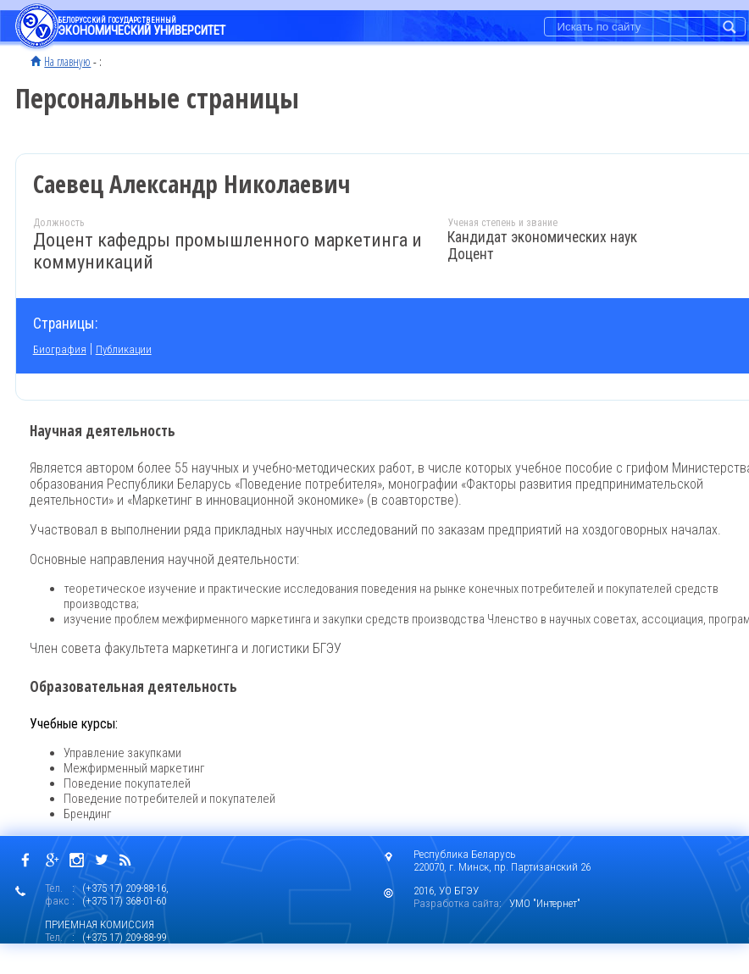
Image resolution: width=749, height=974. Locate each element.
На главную (67, 61)
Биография (59, 349)
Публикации (124, 349)
